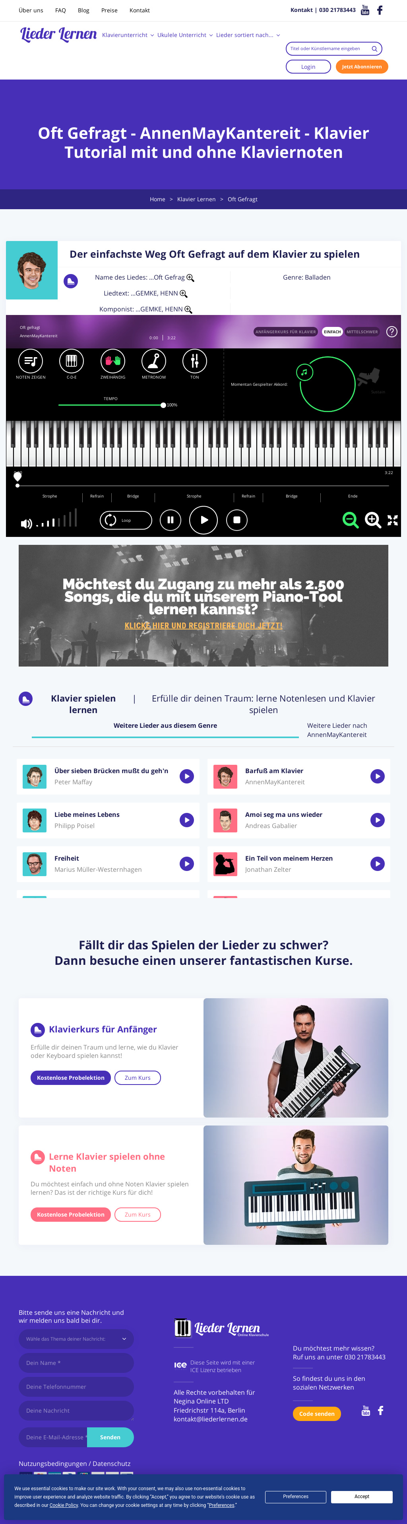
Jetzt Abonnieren (362, 66)
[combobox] (334, 49)
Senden (110, 1437)
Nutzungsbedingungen (53, 1463)
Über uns (31, 10)
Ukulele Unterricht (181, 35)
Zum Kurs (138, 1077)
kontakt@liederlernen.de (211, 1419)
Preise (109, 10)
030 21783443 (365, 1357)
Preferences (295, 1496)
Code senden (317, 1413)
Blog (83, 10)
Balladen (318, 277)
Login (308, 66)
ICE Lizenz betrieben (215, 1370)
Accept (362, 1496)
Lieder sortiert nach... (244, 35)
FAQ (60, 10)
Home (157, 199)
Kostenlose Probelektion (71, 1077)
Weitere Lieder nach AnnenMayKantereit (337, 730)
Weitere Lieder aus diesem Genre (165, 725)
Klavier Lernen (196, 199)
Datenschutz (111, 1463)
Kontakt (140, 10)
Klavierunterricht (124, 35)
